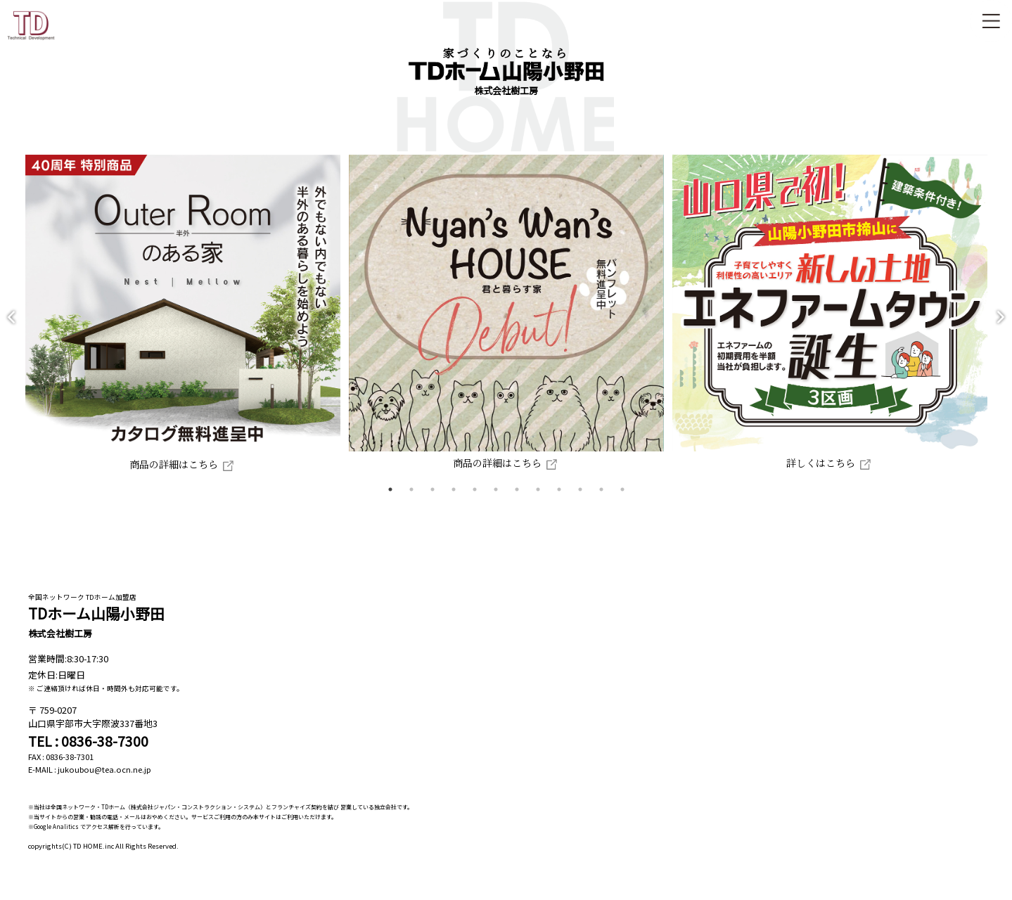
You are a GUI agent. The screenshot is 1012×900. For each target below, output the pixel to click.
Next (1001, 323)
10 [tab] (580, 503)
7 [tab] (517, 503)
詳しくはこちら (844, 476)
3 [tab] (432, 503)
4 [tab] (454, 503)
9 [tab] (559, 503)
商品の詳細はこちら (169, 477)
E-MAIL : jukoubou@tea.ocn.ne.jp (89, 782)
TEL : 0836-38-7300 (88, 754)
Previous (11, 323)
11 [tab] (601, 503)
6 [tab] (496, 503)
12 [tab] (622, 503)
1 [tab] (390, 503)
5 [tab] (475, 503)
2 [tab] (411, 503)
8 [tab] (538, 503)
